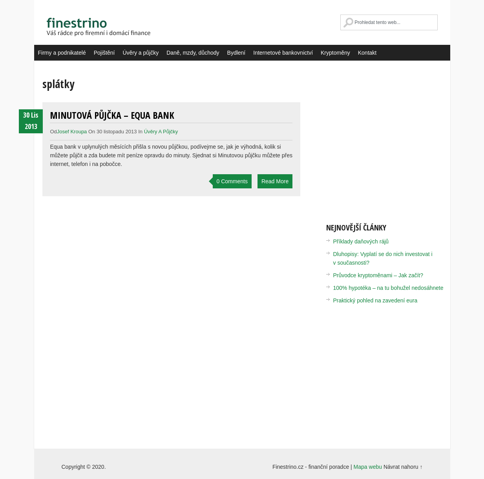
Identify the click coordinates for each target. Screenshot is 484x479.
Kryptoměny (335, 53)
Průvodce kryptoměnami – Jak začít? (378, 275)
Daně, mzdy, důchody (192, 53)
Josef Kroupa (72, 131)
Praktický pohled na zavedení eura (375, 300)
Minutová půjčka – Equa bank (112, 115)
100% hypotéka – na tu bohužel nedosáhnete (388, 288)
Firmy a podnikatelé (62, 53)
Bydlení (236, 53)
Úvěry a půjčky (140, 53)
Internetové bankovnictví (283, 53)
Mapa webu (368, 467)
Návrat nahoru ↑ (403, 467)
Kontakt (367, 53)
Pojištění (104, 53)
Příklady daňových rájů (361, 241)
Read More (275, 181)
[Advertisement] (392, 142)
